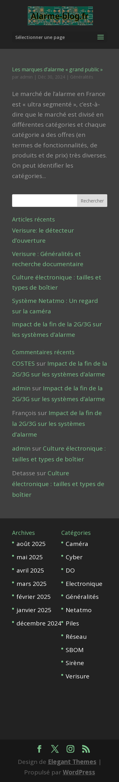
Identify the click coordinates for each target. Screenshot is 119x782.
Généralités (81, 77)
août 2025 (31, 544)
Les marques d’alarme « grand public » (57, 69)
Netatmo (79, 610)
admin (26, 77)
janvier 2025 (34, 610)
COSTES (23, 363)
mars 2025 (32, 584)
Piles (72, 623)
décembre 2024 (39, 623)
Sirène (75, 663)
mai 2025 (30, 557)
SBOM (74, 650)
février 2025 (34, 597)
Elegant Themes (72, 762)
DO (70, 570)
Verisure (77, 676)
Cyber (74, 557)
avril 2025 (30, 570)
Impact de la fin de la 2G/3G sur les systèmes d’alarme (57, 424)
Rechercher (92, 201)
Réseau (76, 636)
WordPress (79, 772)
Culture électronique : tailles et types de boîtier (58, 484)
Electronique (84, 584)
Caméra (77, 544)
